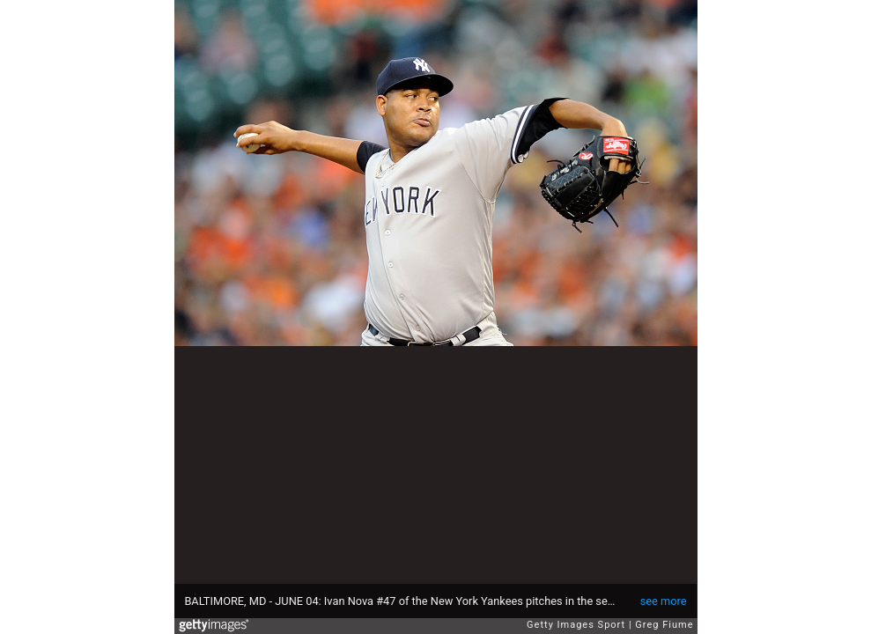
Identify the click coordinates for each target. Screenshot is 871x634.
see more (663, 601)
